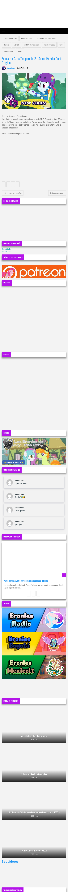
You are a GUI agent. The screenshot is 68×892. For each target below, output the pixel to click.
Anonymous (19, 480)
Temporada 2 (8, 51)
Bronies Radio (7, 252)
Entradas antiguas (57, 193)
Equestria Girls (26, 39)
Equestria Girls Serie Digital (46, 39)
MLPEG (16, 45)
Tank (61, 45)
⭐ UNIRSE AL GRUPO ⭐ (13, 462)
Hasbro (6, 45)
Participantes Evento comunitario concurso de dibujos (26, 580)
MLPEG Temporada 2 (31, 45)
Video (20, 51)
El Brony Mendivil (10, 39)
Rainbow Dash (49, 45)
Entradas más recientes (13, 193)
